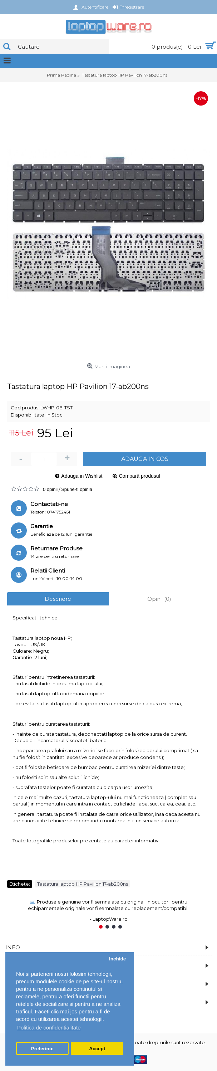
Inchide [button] (117, 959)
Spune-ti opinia (76, 489)
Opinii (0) (159, 598)
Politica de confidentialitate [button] (49, 1027)
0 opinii (50, 489)
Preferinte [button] (42, 1048)
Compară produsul (139, 476)
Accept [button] (97, 1048)
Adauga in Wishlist (81, 476)
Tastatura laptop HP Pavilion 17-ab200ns (82, 884)
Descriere (58, 598)
